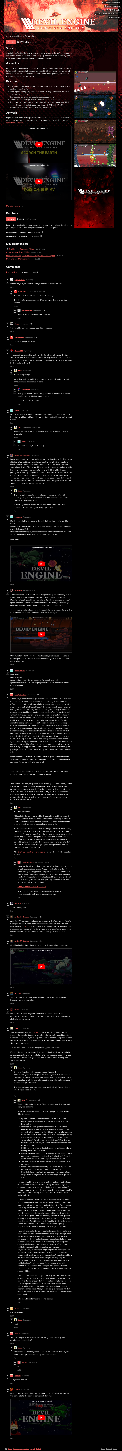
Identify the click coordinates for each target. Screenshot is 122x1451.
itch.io (10, 1449)
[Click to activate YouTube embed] (39, 144)
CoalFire (17, 1389)
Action (115, 1449)
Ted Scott (18, 993)
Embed (38, 1449)
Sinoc (20, 370)
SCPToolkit (26, 926)
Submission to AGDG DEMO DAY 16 (107, 14)
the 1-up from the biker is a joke (31, 852)
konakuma (18, 517)
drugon (17, 1009)
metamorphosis (20, 671)
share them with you (14, 123)
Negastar (18, 903)
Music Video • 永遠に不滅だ (18, 252)
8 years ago (27, 590)
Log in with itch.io (13, 272)
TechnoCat (18, 590)
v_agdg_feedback (20, 695)
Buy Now (11, 42)
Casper (17, 324)
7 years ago (28, 351)
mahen (17, 410)
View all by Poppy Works (21, 1449)
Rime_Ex (17, 1028)
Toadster (17, 1333)
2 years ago (29, 280)
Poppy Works (22, 291)
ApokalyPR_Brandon (22, 917)
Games (103, 1449)
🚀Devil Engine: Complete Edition (20, 249)
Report (32, 1449)
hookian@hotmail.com (22, 455)
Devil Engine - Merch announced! (20, 259)
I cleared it (36, 1032)
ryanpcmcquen (20, 280)
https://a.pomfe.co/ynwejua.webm (32, 886)
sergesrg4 (18, 1308)
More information (14, 206)
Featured (109, 1449)
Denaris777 (19, 351)
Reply (12, 287)
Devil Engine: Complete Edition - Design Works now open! (30, 255)
